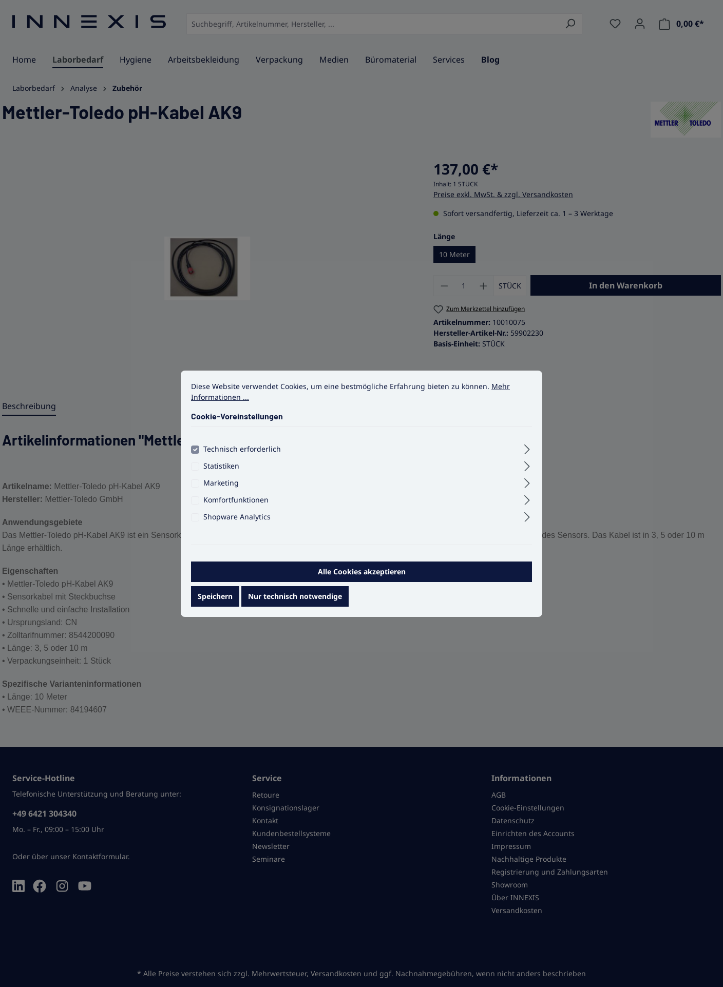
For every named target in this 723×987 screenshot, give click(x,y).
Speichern (215, 603)
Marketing (221, 489)
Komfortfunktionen (236, 506)
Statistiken (221, 472)
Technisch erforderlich (242, 455)
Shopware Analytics (237, 523)
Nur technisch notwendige (295, 603)
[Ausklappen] (527, 454)
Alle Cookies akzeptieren (362, 578)
